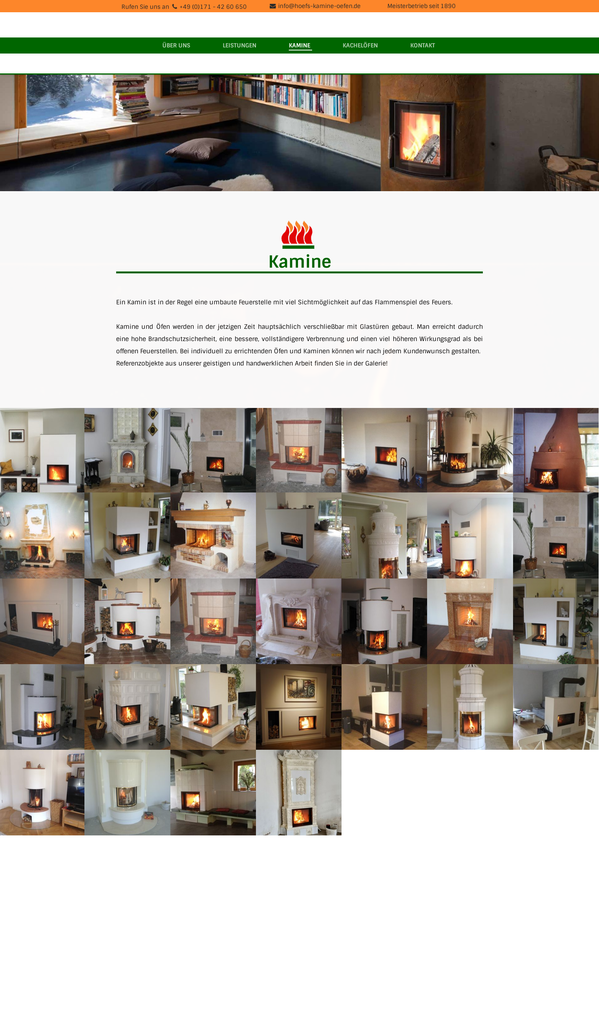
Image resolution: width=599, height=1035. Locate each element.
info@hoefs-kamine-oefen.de (319, 6)
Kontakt (422, 46)
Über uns (176, 46)
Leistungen (239, 46)
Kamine (299, 46)
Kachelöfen (360, 46)
